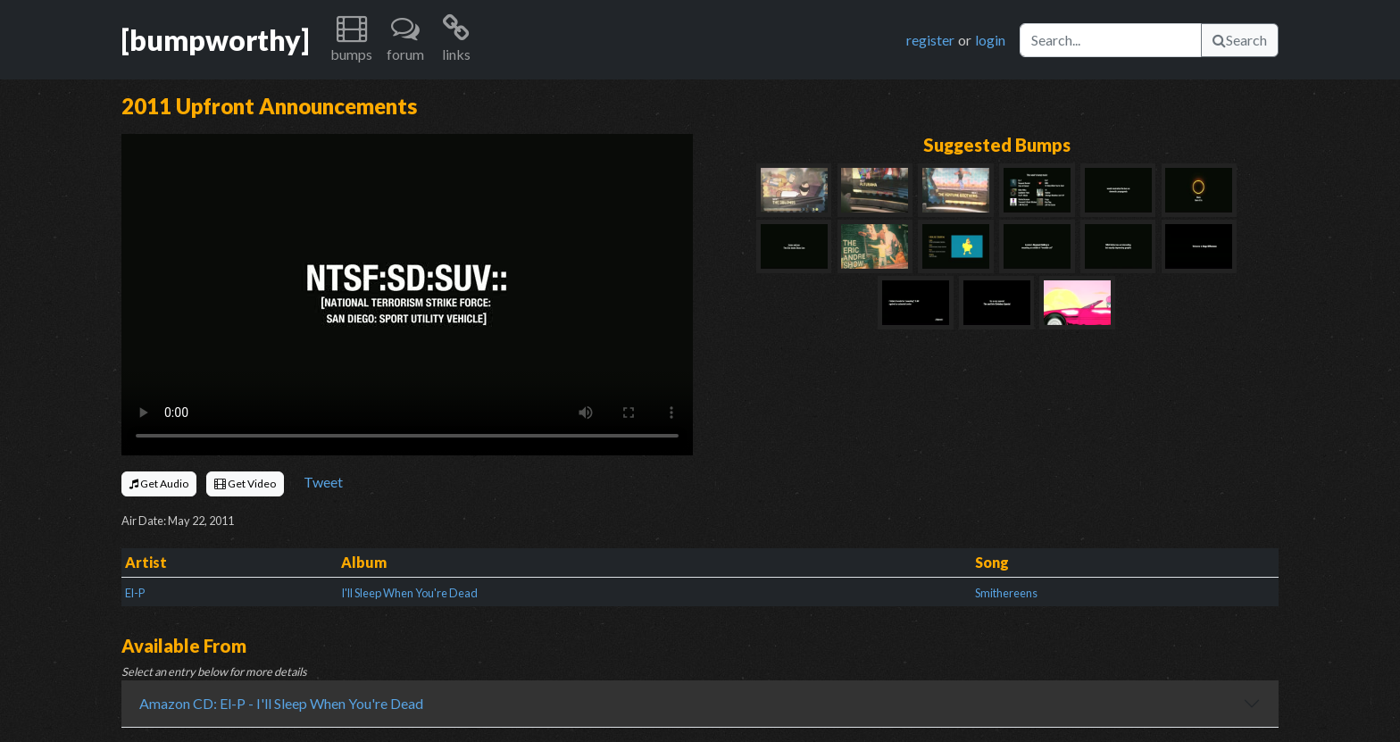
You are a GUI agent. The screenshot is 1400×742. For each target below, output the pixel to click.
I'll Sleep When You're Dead (409, 593)
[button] (351, 39)
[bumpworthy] (215, 39)
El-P (135, 593)
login (990, 39)
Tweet (323, 481)
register (930, 39)
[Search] (1111, 40)
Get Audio (158, 483)
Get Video (245, 483)
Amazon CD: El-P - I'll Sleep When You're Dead (281, 703)
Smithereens (1006, 593)
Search (1239, 39)
